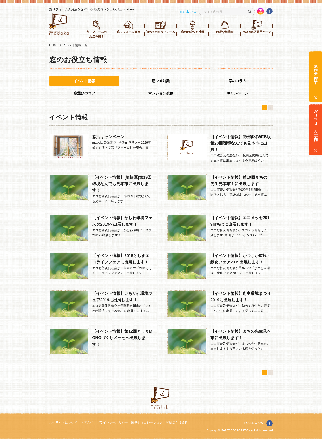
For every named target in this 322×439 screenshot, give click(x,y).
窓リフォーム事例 (128, 27)
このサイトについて (63, 422)
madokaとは (188, 11)
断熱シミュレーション (147, 422)
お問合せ (87, 422)
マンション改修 (160, 93)
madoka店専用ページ (257, 27)
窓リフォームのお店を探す (96, 29)
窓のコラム (237, 81)
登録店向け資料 (177, 422)
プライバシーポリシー (112, 422)
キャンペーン (237, 93)
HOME (54, 45)
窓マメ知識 (161, 81)
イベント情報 (84, 81)
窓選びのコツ (84, 93)
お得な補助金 (224, 27)
